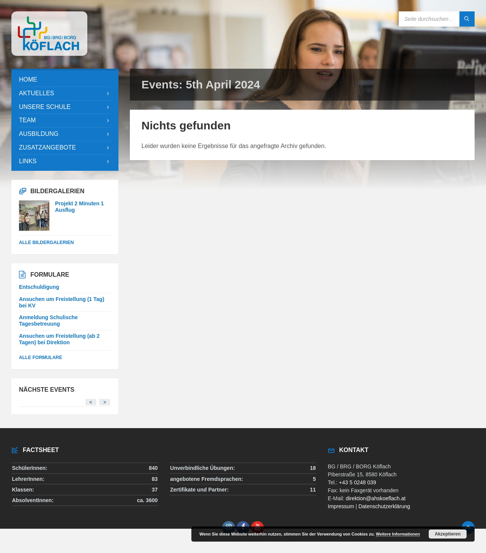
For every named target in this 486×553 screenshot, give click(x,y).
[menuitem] (65, 80)
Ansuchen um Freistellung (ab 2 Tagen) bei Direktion (59, 339)
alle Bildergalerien (46, 242)
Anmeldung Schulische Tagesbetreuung (48, 320)
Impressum (341, 506)
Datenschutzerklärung (384, 506)
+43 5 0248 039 (357, 482)
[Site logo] (49, 53)
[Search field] (437, 19)
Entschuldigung (39, 287)
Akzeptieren (448, 534)
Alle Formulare (40, 357)
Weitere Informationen (398, 534)
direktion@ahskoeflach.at (376, 498)
